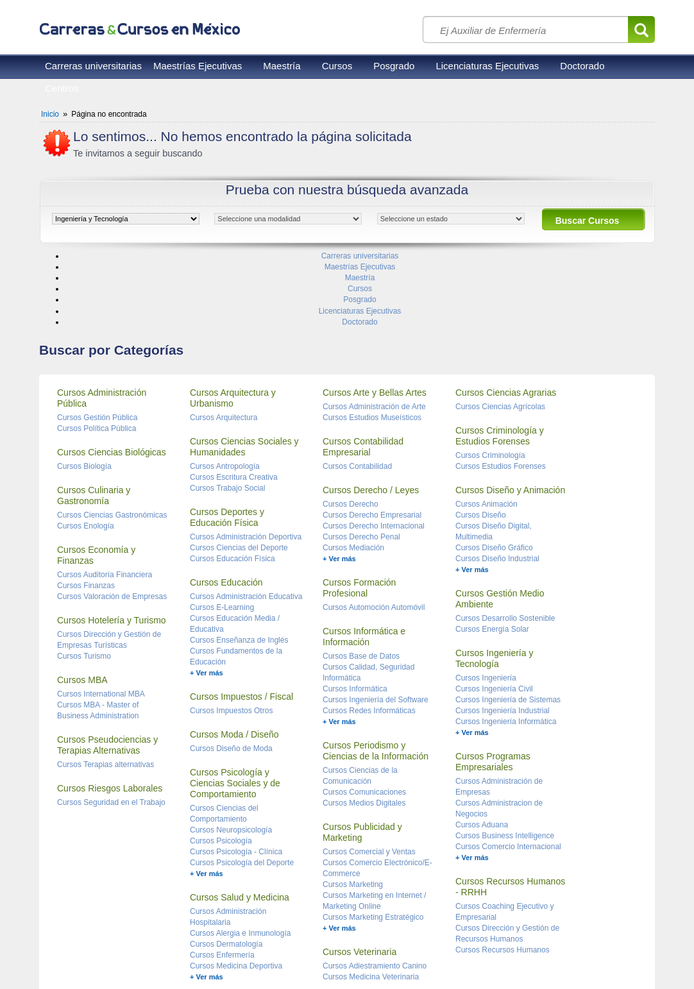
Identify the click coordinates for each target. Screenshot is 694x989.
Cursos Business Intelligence (504, 758)
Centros (62, 88)
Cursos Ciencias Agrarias (505, 315)
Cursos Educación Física (232, 481)
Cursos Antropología (225, 389)
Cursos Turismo (84, 579)
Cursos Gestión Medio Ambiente (500, 521)
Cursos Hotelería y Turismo (111, 543)
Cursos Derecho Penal (361, 459)
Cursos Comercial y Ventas (369, 774)
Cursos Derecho (350, 427)
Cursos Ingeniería (485, 600)
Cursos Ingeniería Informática (505, 644)
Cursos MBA (82, 603)
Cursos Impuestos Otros (231, 633)
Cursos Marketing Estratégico (373, 840)
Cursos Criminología (490, 378)
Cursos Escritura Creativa (234, 400)
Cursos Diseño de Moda (231, 671)
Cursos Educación (226, 505)
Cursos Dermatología (226, 867)
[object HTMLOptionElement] (125, 218)
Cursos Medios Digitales (364, 726)
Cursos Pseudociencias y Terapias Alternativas (107, 668)
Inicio (50, 114)
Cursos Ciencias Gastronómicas (112, 438)
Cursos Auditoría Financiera (104, 497)
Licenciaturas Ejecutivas (487, 65)
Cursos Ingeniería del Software (375, 622)
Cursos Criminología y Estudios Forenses (499, 358)
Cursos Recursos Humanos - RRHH (510, 809)
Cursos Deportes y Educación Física (227, 440)
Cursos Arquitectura (223, 340)
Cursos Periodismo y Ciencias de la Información (375, 673)
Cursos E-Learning (222, 530)
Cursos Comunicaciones (364, 715)
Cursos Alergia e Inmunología (240, 856)
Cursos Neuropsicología (231, 752)
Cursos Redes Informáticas (369, 633)
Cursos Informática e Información (364, 559)
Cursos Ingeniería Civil (494, 611)
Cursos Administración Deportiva (245, 459)
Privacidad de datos (133, 950)
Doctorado (582, 65)
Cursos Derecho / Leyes (371, 413)
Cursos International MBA (101, 617)
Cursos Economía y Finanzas (96, 478)
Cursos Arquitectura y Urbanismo (233, 321)
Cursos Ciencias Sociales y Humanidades (244, 369)
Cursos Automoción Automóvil (374, 530)
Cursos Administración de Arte (374, 329)
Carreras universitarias (93, 65)
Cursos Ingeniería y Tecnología (494, 581)
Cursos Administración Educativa (246, 519)
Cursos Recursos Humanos (502, 872)
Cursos (337, 65)
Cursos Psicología (221, 763)
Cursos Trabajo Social (227, 411)
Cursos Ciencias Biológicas (111, 375)
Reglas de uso (65, 950)
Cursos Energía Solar (492, 552)
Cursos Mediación (353, 470)
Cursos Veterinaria (359, 875)
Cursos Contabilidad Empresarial (363, 369)
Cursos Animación (486, 427)
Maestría (281, 65)
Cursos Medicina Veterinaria (371, 899)
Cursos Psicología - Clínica (236, 774)
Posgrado (393, 65)
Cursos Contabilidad (357, 389)
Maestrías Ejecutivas (197, 65)
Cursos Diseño (480, 438)
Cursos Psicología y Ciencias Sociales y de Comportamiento (235, 706)
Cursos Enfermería (222, 878)
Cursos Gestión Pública (97, 340)
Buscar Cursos (587, 221)
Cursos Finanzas (86, 508)
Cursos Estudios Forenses (500, 389)
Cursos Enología (85, 448)
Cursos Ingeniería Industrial (502, 633)
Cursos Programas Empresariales (492, 684)
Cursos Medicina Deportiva (236, 888)
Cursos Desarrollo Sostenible (505, 541)
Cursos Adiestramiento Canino (375, 888)
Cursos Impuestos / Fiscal (241, 619)
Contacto (193, 950)
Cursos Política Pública (96, 351)
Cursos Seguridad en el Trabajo (111, 725)
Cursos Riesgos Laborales (109, 711)
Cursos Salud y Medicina (239, 820)
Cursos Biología (84, 389)
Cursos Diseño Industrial (497, 481)
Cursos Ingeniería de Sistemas (508, 622)
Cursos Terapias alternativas (105, 687)
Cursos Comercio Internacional (508, 769)
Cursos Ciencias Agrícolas (500, 329)
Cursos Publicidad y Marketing (362, 755)
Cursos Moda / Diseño (234, 657)
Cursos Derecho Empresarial (372, 438)
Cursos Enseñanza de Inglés (239, 563)
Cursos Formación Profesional (359, 510)
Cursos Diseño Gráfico (494, 470)
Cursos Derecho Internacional (374, 448)
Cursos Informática (355, 611)
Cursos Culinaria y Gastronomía (93, 418)
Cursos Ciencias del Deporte (239, 470)
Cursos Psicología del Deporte (242, 785)
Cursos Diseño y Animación (510, 413)
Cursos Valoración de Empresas (112, 519)
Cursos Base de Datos (361, 579)
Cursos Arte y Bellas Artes (375, 315)
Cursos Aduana (481, 747)
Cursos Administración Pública (101, 321)
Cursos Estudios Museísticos (372, 340)
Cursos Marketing (353, 807)
